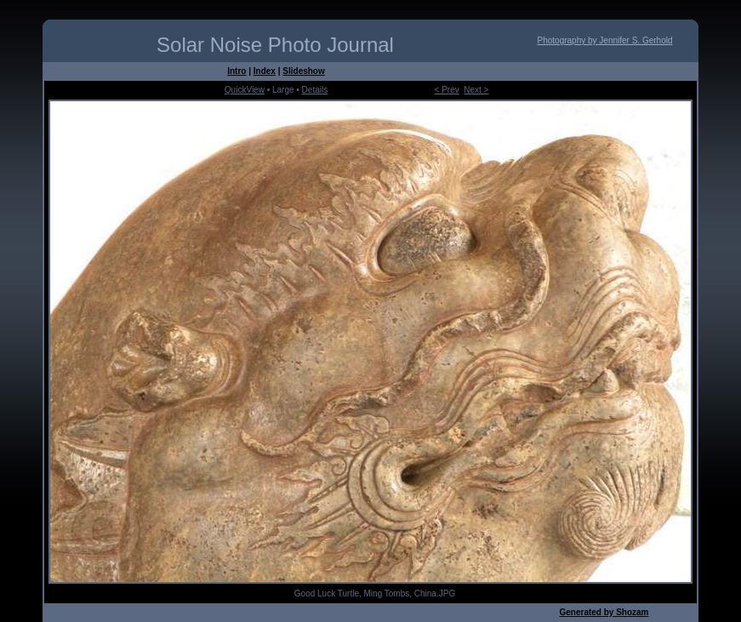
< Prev (447, 89)
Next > (476, 89)
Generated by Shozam (603, 612)
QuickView (245, 89)
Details (315, 89)
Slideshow (303, 71)
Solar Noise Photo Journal (275, 44)
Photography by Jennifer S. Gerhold (605, 40)
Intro (236, 71)
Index (265, 71)
